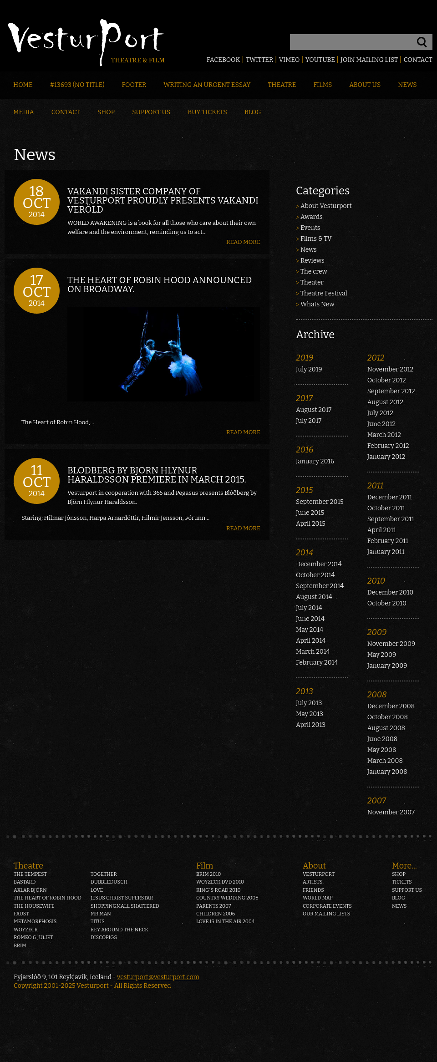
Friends (313, 890)
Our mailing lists (326, 914)
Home (23, 85)
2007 (376, 801)
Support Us (151, 112)
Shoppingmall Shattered (125, 906)
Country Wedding (227, 898)
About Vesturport (326, 206)
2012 (376, 358)
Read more (243, 242)
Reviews (312, 260)
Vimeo (289, 60)
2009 (377, 632)
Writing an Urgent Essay (206, 85)
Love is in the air (225, 922)
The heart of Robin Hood (47, 898)
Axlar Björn (30, 890)
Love (97, 890)
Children (215, 914)
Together (104, 874)
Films (323, 85)
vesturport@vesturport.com (158, 977)
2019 (304, 358)
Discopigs (104, 937)
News (407, 85)
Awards (311, 217)
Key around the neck (119, 930)
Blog (252, 112)
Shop (106, 112)
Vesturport (319, 874)
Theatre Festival (323, 293)
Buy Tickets (207, 112)
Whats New (317, 304)
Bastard (25, 882)
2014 (304, 553)
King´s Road (218, 890)
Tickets (402, 882)
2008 (377, 695)
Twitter (259, 60)
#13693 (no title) (77, 85)
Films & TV (316, 239)
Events (310, 228)
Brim (20, 946)
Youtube (320, 60)
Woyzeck (26, 930)
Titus (98, 922)
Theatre (282, 85)
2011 (375, 486)
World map (318, 898)
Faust (21, 914)
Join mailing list (369, 60)
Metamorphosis (35, 922)
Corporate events (327, 906)
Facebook (223, 60)
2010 (376, 581)
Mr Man (101, 914)
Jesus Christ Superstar (122, 898)
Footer (134, 85)
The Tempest (30, 874)
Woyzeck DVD (220, 882)
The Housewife (34, 906)
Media (23, 112)
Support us (407, 890)
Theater (312, 282)
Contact (418, 60)
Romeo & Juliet (33, 937)
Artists (312, 882)
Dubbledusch (109, 882)
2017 (304, 398)
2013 (304, 691)
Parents (213, 906)
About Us (365, 85)
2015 (304, 490)
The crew (313, 271)
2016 (304, 450)
